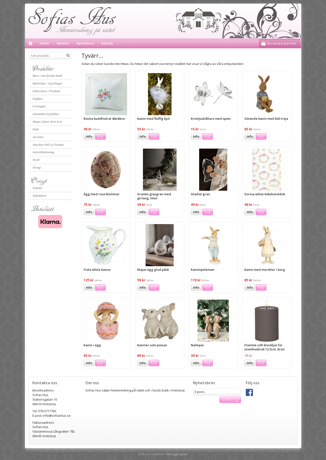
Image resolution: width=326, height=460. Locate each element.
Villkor (44, 43)
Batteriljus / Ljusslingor (47, 83)
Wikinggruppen (177, 454)
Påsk (36, 129)
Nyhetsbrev (85, 43)
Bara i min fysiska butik (47, 75)
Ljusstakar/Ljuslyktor (46, 114)
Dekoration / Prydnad (46, 91)
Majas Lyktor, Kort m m (47, 121)
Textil (36, 160)
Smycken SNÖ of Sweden (48, 144)
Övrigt (37, 167)
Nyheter (63, 43)
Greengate (39, 106)
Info (89, 136)
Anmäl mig (230, 399)
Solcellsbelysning (43, 152)
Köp (100, 136)
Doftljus (38, 99)
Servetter (38, 137)
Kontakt (107, 43)
